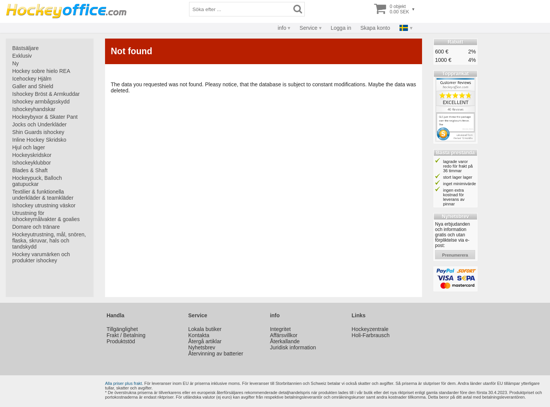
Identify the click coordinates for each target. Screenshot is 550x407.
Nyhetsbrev (201, 347)
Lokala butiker (205, 329)
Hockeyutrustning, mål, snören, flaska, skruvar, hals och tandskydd (49, 240)
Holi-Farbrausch (371, 335)
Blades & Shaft (30, 170)
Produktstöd (121, 341)
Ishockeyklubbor (31, 163)
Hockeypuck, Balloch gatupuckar (37, 181)
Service (308, 28)
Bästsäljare (25, 48)
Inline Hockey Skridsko (39, 140)
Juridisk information (293, 347)
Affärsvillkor (284, 335)
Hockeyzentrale (370, 329)
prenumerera (455, 255)
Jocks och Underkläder (39, 124)
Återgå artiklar (205, 341)
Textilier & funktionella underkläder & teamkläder (42, 195)
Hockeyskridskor (32, 155)
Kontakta (198, 335)
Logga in (341, 28)
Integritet (280, 329)
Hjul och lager (28, 147)
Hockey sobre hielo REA (41, 71)
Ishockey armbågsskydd (41, 102)
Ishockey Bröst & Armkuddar (46, 94)
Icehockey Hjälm (32, 79)
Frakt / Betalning (126, 335)
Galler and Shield (32, 86)
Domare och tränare (36, 227)
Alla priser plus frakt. (124, 383)
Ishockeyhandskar (33, 109)
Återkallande (285, 341)
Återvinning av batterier (215, 353)
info (282, 28)
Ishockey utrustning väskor (44, 205)
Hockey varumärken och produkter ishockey (41, 257)
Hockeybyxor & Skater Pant (45, 117)
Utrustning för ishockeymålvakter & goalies (46, 216)
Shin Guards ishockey (38, 132)
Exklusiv (22, 56)
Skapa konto (375, 28)
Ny (15, 63)
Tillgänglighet (122, 329)
